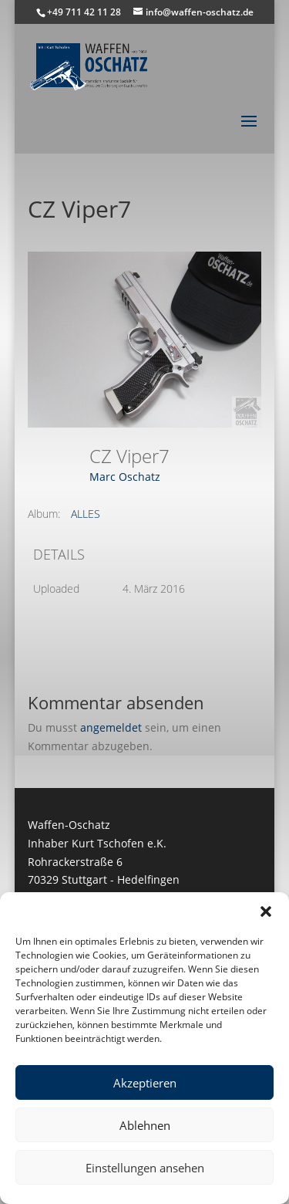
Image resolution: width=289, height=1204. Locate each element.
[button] (266, 911)
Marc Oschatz (124, 476)
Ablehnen (144, 1125)
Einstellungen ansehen (145, 1167)
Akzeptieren (144, 1083)
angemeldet (111, 727)
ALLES (85, 513)
